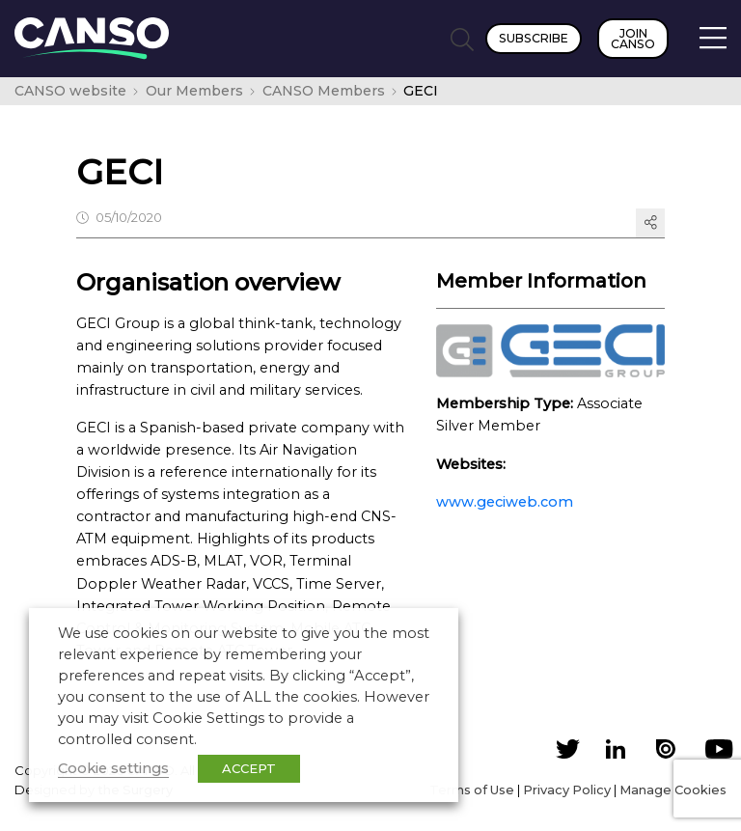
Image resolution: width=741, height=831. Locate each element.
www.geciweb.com (504, 502)
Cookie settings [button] (113, 768)
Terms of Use (471, 789)
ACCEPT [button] (249, 768)
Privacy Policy (567, 789)
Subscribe (533, 38)
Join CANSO (633, 38)
